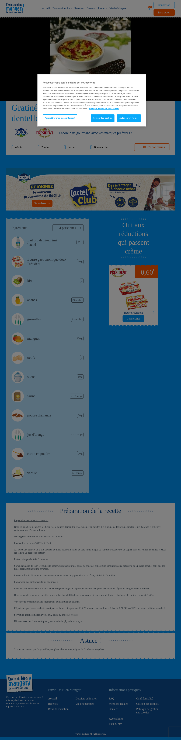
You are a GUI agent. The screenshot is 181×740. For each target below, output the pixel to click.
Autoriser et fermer (129, 118)
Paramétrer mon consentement (60, 118)
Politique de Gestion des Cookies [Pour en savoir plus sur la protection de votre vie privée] (104, 108)
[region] (91, 100)
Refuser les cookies (102, 118)
